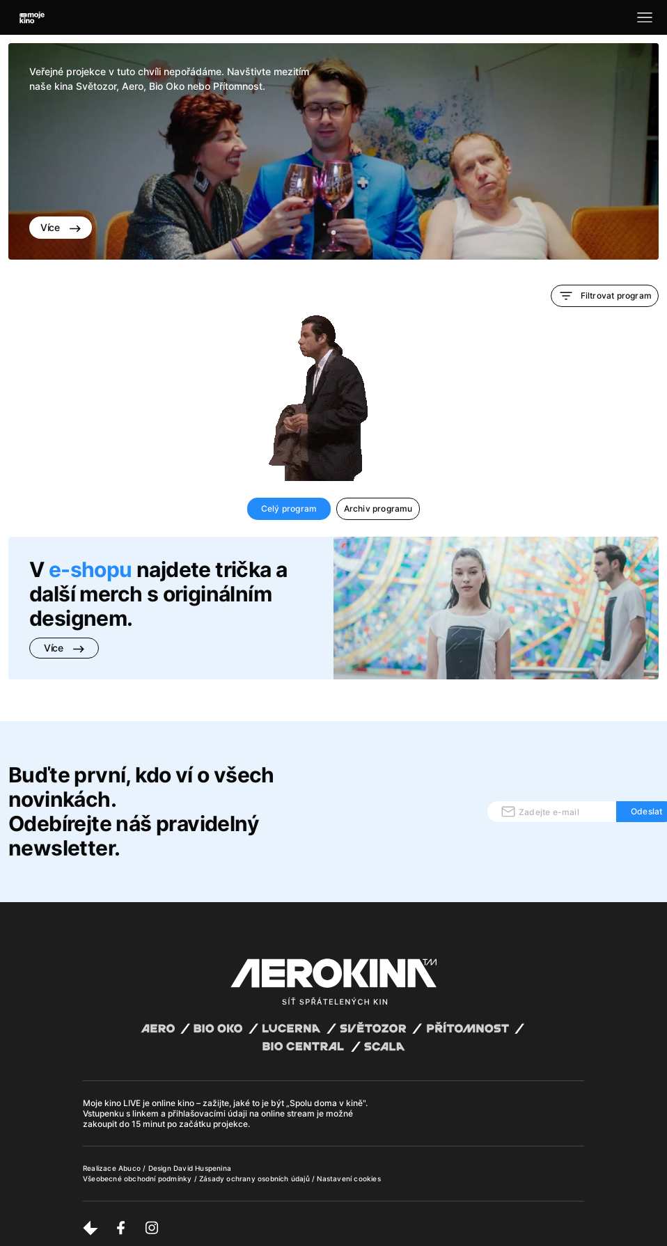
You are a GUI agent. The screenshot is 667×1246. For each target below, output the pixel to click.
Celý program (289, 508)
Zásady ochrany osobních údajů (255, 1178)
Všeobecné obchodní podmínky (138, 1178)
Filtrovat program (605, 295)
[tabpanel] (333, 151)
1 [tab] (333, 233)
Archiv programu (378, 508)
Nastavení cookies (348, 1178)
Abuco (129, 1168)
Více (60, 227)
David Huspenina (202, 1168)
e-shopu (90, 569)
